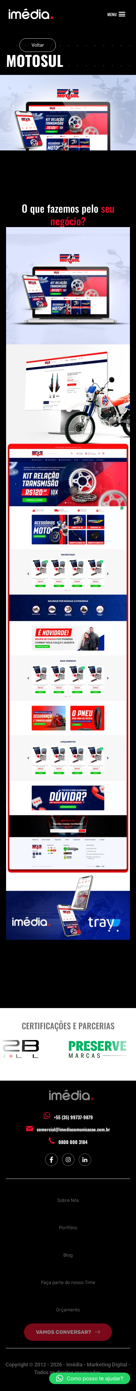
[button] (122, 14)
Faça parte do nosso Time (68, 1281)
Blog (68, 1253)
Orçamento (68, 1308)
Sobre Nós (68, 1198)
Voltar (38, 45)
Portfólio (68, 1226)
